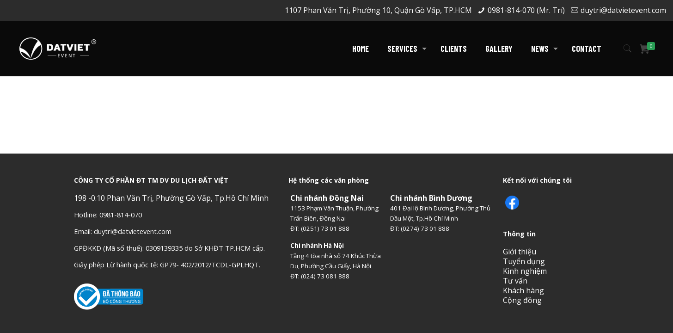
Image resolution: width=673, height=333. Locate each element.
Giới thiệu (519, 252)
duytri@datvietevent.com (623, 10)
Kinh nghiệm (525, 271)
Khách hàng (523, 290)
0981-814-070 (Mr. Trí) (526, 10)
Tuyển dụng (524, 261)
